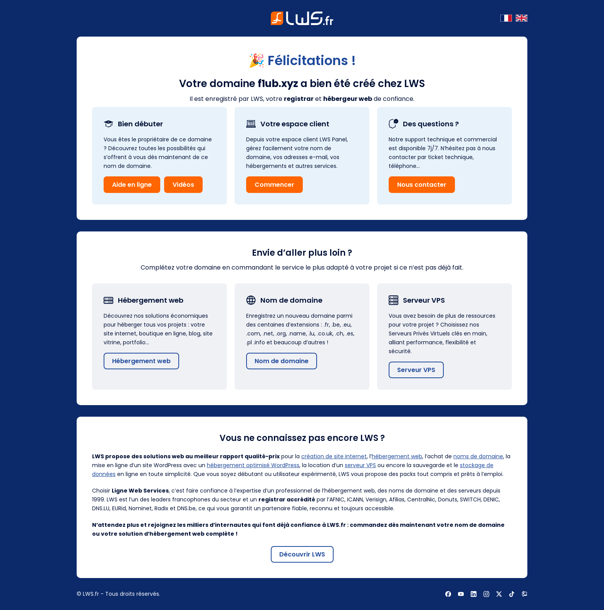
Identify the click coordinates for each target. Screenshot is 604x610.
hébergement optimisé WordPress (253, 465)
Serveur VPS (416, 369)
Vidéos (183, 184)
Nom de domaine (282, 361)
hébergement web (397, 456)
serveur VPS (360, 465)
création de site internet (334, 456)
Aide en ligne (132, 184)
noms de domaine (478, 456)
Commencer (274, 184)
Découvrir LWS (302, 554)
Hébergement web (141, 361)
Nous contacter (421, 184)
